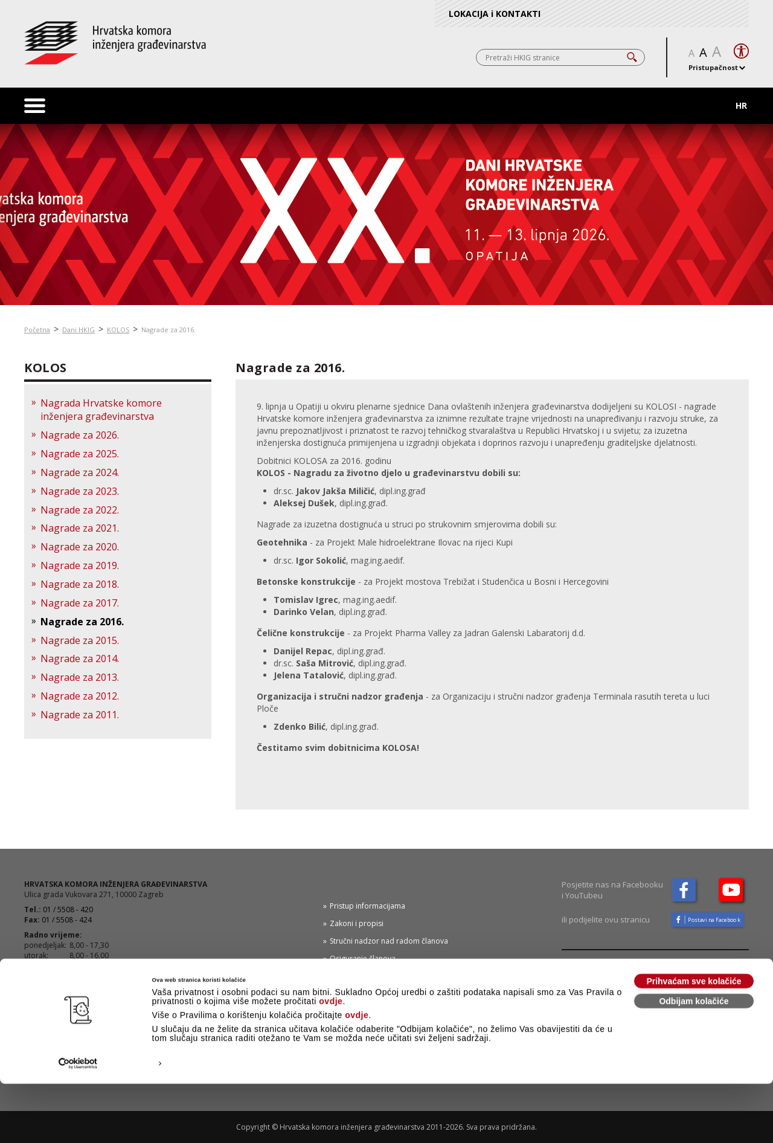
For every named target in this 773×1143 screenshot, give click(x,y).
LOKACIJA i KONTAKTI (494, 13)
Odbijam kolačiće (693, 1060)
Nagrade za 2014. (79, 658)
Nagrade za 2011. (79, 714)
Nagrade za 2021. (79, 528)
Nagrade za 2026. (79, 435)
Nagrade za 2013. (79, 677)
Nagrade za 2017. (79, 603)
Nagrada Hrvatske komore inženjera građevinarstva (101, 409)
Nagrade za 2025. (79, 453)
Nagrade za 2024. (79, 472)
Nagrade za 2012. (79, 696)
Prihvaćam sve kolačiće (693, 1040)
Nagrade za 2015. (79, 640)
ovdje (330, 1060)
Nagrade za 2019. (79, 565)
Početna (37, 329)
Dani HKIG (78, 329)
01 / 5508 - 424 (67, 920)
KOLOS (118, 329)
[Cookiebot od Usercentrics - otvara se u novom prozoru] (78, 1123)
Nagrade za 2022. (79, 510)
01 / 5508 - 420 (68, 909)
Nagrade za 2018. (79, 584)
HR (741, 105)
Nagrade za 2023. (79, 491)
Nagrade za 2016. (168, 329)
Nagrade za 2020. (79, 546)
